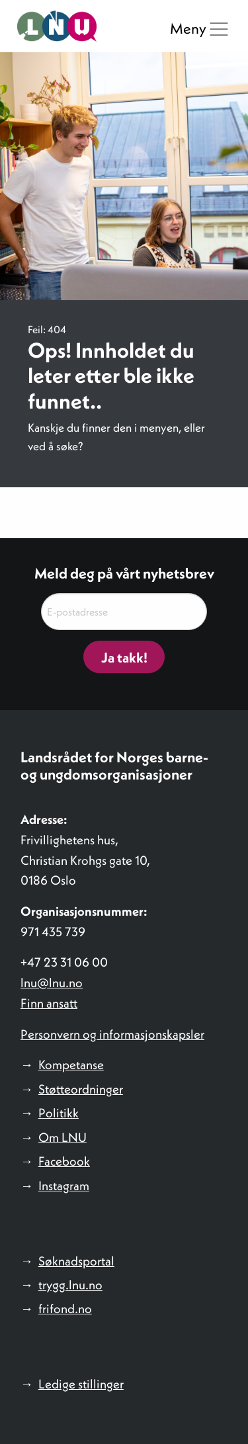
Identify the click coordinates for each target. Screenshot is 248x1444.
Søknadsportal (76, 1261)
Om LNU (62, 1137)
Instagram (63, 1185)
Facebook (64, 1161)
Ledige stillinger (81, 1384)
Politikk (58, 1113)
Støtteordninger (80, 1089)
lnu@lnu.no (52, 982)
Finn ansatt (49, 1003)
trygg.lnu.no (70, 1285)
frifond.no (65, 1308)
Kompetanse (71, 1064)
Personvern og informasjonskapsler (112, 1034)
